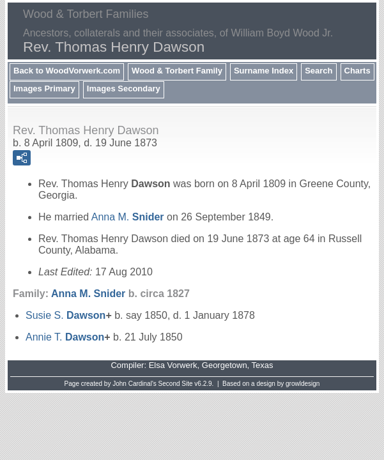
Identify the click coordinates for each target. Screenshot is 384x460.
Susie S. (65, 315)
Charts (357, 70)
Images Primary (44, 88)
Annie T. (65, 337)
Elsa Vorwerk (173, 365)
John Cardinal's (134, 383)
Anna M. (127, 216)
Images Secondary (123, 88)
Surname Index (263, 70)
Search (318, 70)
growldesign (302, 383)
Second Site (175, 383)
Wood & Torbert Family (177, 70)
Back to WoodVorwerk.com (66, 70)
